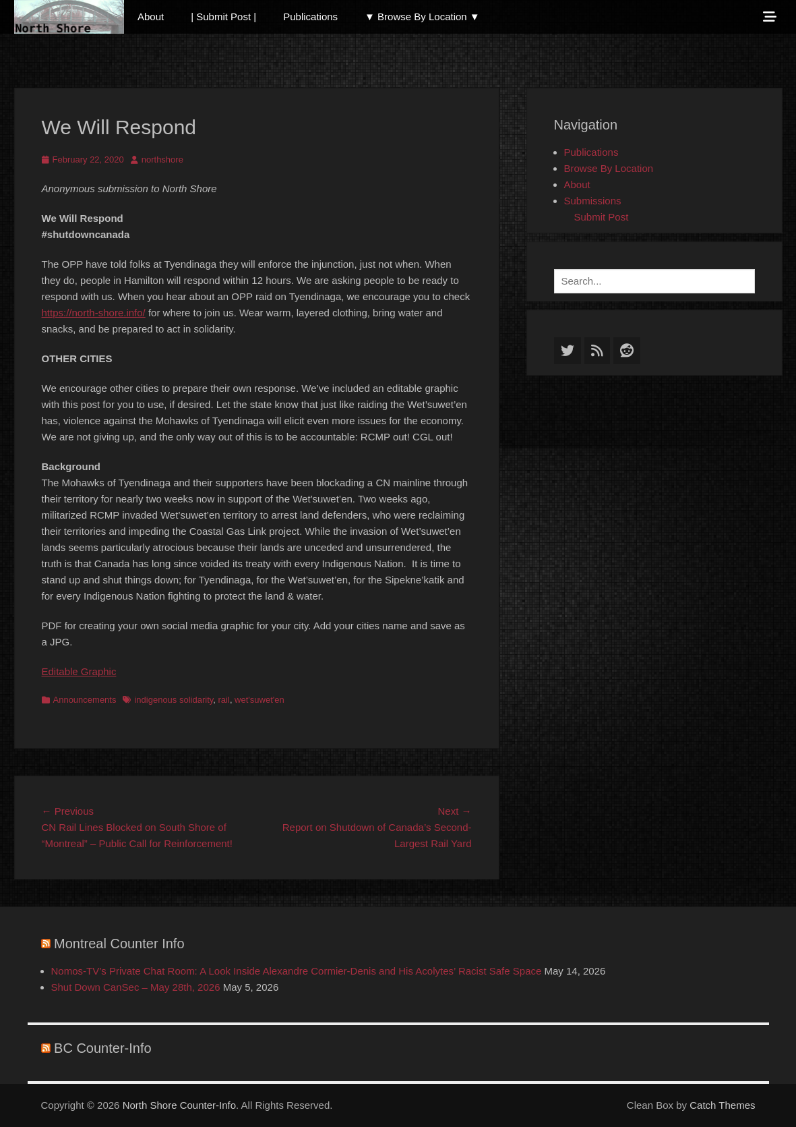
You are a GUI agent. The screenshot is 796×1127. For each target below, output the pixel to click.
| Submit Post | (223, 16)
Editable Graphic (79, 671)
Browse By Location (609, 168)
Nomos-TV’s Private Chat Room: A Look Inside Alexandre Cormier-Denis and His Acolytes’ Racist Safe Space (296, 971)
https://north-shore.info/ (94, 312)
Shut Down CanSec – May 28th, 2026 (135, 987)
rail (224, 700)
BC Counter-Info (103, 1048)
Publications (310, 16)
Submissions (592, 200)
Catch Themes (722, 1105)
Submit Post (601, 217)
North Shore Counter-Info (179, 1105)
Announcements (85, 700)
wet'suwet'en (259, 700)
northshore (162, 159)
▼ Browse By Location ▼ (422, 16)
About (150, 16)
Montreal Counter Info (119, 943)
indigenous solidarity (173, 700)
